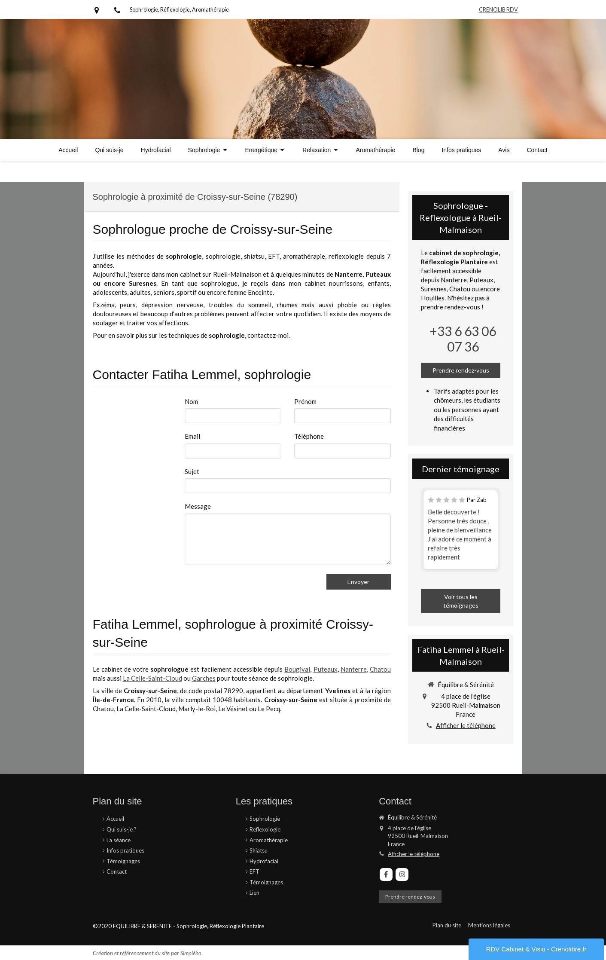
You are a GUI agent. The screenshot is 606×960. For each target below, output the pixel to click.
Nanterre (354, 669)
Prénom (305, 401)
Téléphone (309, 436)
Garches (204, 678)
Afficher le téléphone (466, 725)
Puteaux (326, 669)
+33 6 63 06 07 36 (463, 338)
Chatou (380, 669)
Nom (191, 401)
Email (192, 436)
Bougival (297, 669)
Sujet (192, 471)
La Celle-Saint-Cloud (152, 678)
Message (198, 506)
